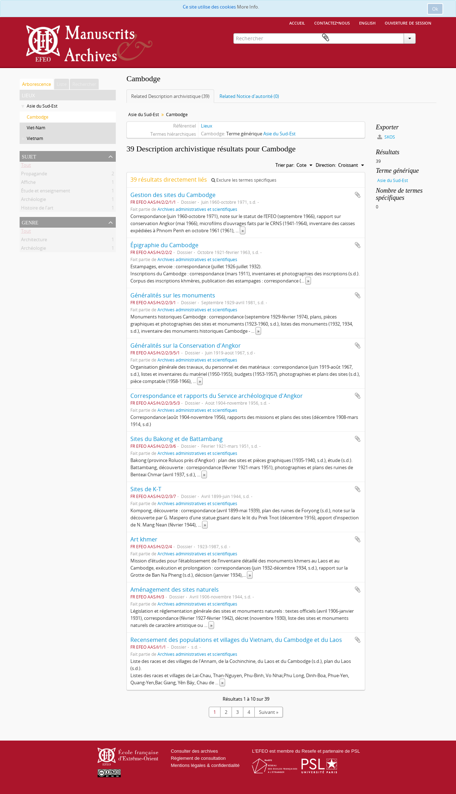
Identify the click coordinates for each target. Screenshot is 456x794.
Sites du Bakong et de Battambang (176, 439)
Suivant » (268, 712)
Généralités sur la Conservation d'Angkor (185, 345)
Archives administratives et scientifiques (197, 209)
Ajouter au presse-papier (357, 194)
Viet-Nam (36, 128)
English (367, 22)
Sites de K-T (145, 489)
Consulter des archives (194, 751)
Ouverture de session (408, 22)
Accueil (297, 22)
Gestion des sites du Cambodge (173, 195)
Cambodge (37, 117)
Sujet (29, 156)
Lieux (206, 126)
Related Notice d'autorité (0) (249, 96)
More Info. (248, 7)
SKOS (386, 137)
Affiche (28, 183)
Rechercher (84, 84)
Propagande (34, 175)
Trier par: (284, 165)
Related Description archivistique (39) (170, 96)
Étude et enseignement (45, 192)
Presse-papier (426, 38)
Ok (435, 9)
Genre (30, 222)
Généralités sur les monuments (172, 295)
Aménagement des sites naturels (174, 589)
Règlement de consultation (198, 758)
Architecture (34, 241)
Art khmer (143, 539)
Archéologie (33, 200)
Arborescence (36, 84)
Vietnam (35, 138)
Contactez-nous (332, 22)
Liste (62, 84)
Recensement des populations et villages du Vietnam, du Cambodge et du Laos (236, 640)
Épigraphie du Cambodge (164, 245)
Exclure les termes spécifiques (243, 180)
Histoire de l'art (37, 209)
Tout (26, 166)
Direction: (326, 165)
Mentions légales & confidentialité (205, 765)
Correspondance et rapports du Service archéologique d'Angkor (216, 396)
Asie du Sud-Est (42, 106)
